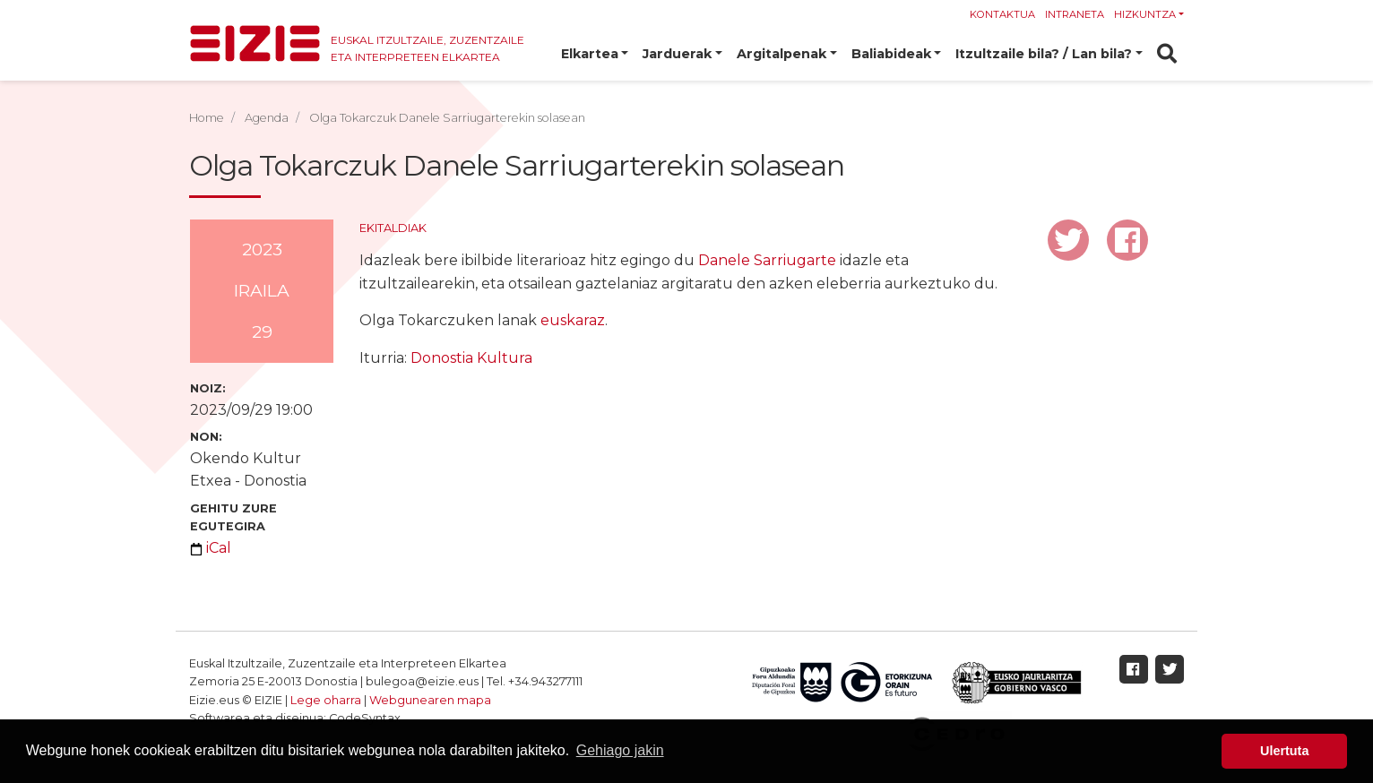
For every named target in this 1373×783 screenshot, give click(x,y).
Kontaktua (1002, 14)
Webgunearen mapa (430, 700)
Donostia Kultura (471, 357)
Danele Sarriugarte (767, 260)
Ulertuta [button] (1284, 751)
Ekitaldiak (393, 228)
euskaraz (572, 320)
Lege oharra (325, 700)
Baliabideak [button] (891, 54)
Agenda (267, 118)
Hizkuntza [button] (1145, 14)
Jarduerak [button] (677, 54)
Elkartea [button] (589, 54)
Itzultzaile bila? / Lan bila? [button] (1043, 54)
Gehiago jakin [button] (620, 750)
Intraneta (1074, 14)
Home (206, 118)
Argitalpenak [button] (781, 54)
